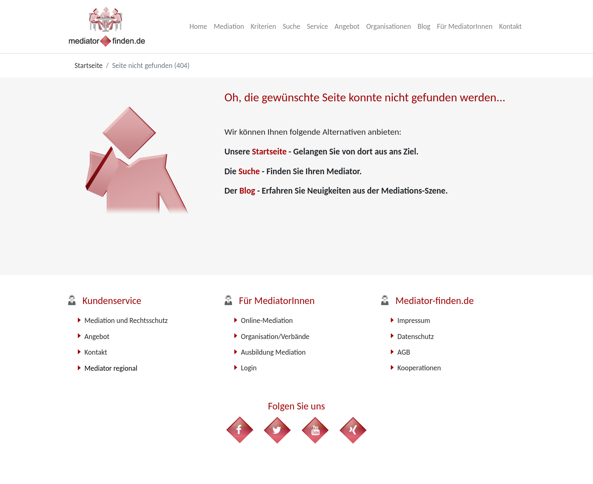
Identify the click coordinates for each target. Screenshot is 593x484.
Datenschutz (415, 336)
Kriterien (263, 26)
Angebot (347, 26)
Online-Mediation (267, 320)
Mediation (229, 26)
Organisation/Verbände (275, 336)
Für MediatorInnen (465, 26)
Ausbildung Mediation (273, 352)
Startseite (270, 151)
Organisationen (388, 26)
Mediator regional (110, 368)
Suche (291, 26)
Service (317, 26)
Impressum (413, 320)
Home (198, 26)
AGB (403, 352)
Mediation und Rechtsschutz (126, 320)
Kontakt (510, 26)
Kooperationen (419, 367)
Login (249, 367)
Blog (424, 26)
